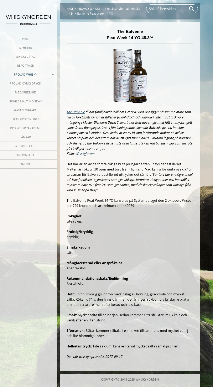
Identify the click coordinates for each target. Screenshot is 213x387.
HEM (25, 39)
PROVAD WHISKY (25, 74)
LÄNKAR (25, 137)
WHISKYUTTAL (25, 56)
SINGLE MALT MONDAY (25, 101)
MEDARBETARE (25, 92)
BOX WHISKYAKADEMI (25, 128)
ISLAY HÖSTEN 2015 (25, 119)
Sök (191, 9)
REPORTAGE (25, 65)
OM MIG (25, 164)
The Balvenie (76, 112)
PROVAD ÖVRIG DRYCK (25, 83)
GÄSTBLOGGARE (25, 110)
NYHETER (25, 48)
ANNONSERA (25, 155)
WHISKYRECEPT (25, 146)
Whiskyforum (85, 153)
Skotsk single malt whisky (122, 9)
